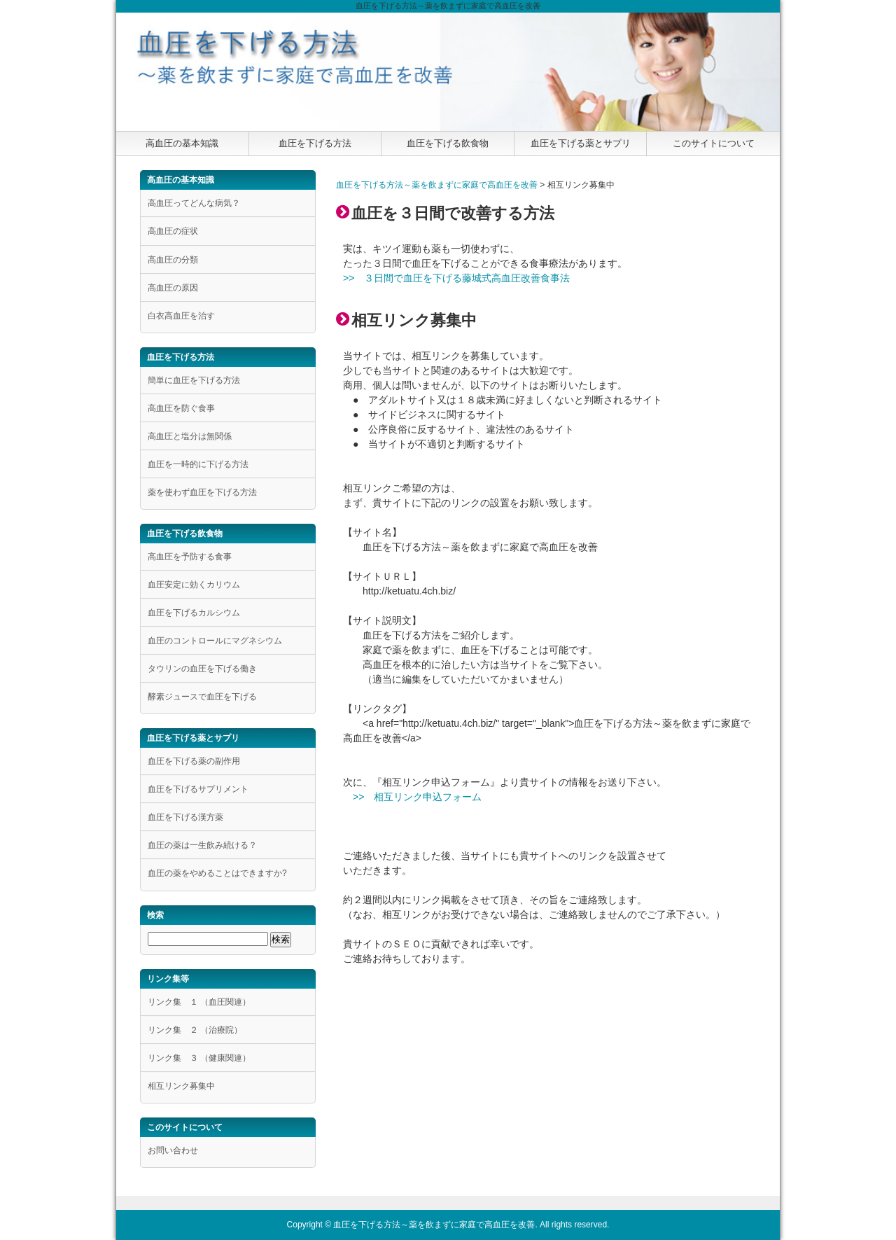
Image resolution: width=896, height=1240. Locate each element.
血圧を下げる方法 (315, 143)
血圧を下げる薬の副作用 (194, 761)
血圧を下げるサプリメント (198, 789)
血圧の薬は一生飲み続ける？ (202, 845)
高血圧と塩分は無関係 (190, 436)
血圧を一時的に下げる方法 (198, 464)
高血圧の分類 (173, 260)
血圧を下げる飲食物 (448, 143)
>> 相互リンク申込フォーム (417, 796)
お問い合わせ (173, 1150)
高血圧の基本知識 (182, 143)
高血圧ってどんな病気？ (194, 203)
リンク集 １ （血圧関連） (199, 1002)
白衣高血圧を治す (181, 316)
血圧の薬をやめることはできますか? (217, 873)
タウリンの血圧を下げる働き (202, 669)
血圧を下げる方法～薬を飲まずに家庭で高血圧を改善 (437, 185)
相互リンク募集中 (181, 1086)
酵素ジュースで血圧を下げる (202, 697)
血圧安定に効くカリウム (194, 585)
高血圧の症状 (173, 231)
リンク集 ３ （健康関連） (199, 1058)
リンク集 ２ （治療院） (195, 1030)
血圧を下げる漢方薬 (185, 817)
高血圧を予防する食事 (190, 557)
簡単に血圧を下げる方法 (194, 380)
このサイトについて (714, 143)
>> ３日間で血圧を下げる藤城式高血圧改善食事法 (456, 278)
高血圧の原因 (173, 288)
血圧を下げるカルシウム (194, 613)
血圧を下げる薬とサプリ (581, 143)
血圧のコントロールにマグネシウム (215, 641)
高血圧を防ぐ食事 (181, 408)
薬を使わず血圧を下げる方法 (202, 492)
